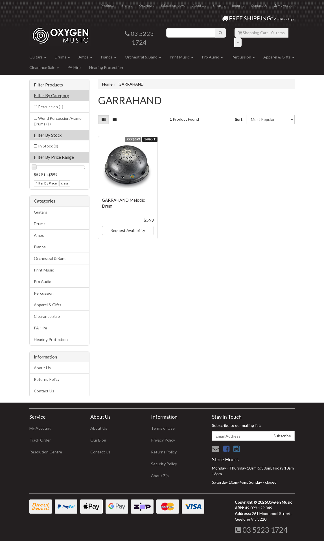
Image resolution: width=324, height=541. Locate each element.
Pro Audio (212, 57)
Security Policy (164, 463)
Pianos (108, 57)
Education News (173, 5)
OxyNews (146, 5)
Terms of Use (163, 428)
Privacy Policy (163, 440)
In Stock (48, 146)
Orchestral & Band (143, 57)
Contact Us (259, 5)
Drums (62, 57)
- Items (261, 32)
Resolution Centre (45, 451)
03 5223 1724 (261, 530)
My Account (40, 428)
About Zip (160, 475)
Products (108, 5)
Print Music (181, 57)
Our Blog (98, 440)
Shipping (219, 5)
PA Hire (74, 67)
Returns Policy (47, 379)
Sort (238, 119)
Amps (85, 57)
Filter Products (48, 84)
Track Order (40, 440)
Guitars (37, 57)
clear (65, 183)
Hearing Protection (106, 67)
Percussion (243, 57)
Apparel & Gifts (278, 57)
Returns (238, 5)
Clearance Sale (44, 67)
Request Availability (127, 230)
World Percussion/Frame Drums (58, 121)
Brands (126, 5)
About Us (199, 5)
